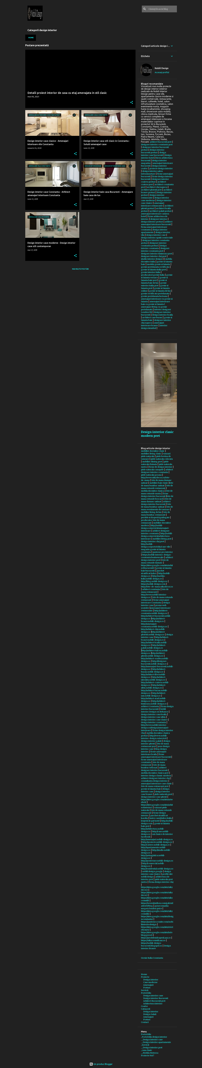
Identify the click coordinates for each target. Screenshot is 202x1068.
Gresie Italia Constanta (152, 958)
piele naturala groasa (151, 475)
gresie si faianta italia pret (153, 269)
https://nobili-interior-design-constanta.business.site (156, 556)
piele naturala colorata (162, 459)
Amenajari (148, 985)
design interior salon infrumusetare (152, 172)
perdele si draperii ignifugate (155, 517)
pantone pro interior (163, 552)
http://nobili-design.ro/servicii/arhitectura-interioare (157, 536)
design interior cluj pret (152, 541)
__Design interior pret (151, 1047)
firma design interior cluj (161, 882)
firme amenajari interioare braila (153, 753)
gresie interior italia (150, 272)
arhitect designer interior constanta (157, 470)
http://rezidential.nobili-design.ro (157, 868)
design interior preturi (152, 221)
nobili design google (152, 871)
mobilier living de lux (151, 512)
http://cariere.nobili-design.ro (155, 845)
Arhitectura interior (152, 1003)
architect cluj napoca (157, 187)
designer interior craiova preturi (155, 180)
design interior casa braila (154, 714)
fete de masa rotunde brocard (157, 497)
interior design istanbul (154, 326)
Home (31, 38)
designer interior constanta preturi (154, 244)
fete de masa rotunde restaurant (157, 486)
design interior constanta (154, 247)
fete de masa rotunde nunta (157, 492)
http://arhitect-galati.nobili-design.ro (153, 646)
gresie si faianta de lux (160, 291)
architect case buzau (152, 317)
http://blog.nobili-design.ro (154, 581)
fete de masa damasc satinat (156, 500)
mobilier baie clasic (158, 483)
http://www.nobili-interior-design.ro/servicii (154, 737)
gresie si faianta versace (156, 276)
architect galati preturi (161, 211)
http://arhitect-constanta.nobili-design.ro (154, 612)
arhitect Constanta (150, 706)
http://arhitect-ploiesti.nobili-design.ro (153, 633)
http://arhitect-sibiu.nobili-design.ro (153, 686)
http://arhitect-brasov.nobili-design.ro (153, 620)
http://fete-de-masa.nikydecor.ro (157, 586)
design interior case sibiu (153, 717)
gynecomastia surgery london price (154, 907)
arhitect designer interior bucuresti (154, 769)
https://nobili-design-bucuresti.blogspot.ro (151, 944)
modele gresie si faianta (158, 264)
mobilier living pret (162, 539)
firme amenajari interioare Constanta (155, 601)
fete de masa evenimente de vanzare (157, 508)
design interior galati (151, 741)
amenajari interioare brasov (152, 324)
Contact (145, 1022)
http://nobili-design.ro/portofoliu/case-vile (155, 545)
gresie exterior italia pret (154, 284)
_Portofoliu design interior (154, 1037)
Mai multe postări (80, 269)
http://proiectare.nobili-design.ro (157, 860)
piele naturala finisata (154, 463)
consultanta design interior (154, 781)
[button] (131, 103)
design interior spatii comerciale (157, 237)
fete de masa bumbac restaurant (155, 513)
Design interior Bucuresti (155, 998)
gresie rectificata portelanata (155, 293)
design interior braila (162, 315)
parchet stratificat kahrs (152, 572)
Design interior (150, 979)
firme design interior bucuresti (154, 494)
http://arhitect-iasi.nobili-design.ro (153, 694)
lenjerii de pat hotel (150, 821)
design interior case (156, 235)
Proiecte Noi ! (147, 1055)
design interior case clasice (154, 719)
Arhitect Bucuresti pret (154, 1001)
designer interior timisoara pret (156, 253)
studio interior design (151, 259)
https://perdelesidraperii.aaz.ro (156, 937)
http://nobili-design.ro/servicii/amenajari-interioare (155, 528)
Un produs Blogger (101, 1064)
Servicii (144, 990)
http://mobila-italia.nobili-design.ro (153, 577)
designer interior (158, 219)
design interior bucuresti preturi (152, 151)
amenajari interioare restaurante (152, 204)
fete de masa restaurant (154, 590)
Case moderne (150, 982)
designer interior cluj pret (153, 256)
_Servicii (145, 1045)
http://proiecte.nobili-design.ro (157, 842)
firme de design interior (160, 467)
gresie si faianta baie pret (154, 278)
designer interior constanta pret (157, 144)
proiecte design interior (161, 168)
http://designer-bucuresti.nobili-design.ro (154, 662)
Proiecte (145, 977)
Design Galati (149, 1014)
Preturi (146, 987)
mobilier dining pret (152, 461)
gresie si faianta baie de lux (154, 281)
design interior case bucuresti (153, 153)
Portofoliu (146, 993)
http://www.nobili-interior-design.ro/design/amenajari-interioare (155, 728)
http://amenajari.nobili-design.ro (157, 839)
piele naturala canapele (152, 469)
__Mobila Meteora (149, 1053)
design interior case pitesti (154, 797)
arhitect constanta (151, 589)
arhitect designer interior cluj (155, 778)
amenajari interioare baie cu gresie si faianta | (155, 302)
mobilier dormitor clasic (153, 451)
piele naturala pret (163, 794)
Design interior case (153, 995)
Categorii (145, 1009)
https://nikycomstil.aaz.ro (153, 940)
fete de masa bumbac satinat (157, 484)
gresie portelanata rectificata (155, 267)
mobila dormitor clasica (152, 491)
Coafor (144, 1006)
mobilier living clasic (151, 453)
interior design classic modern (156, 775)
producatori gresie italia (152, 275)
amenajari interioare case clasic (156, 783)
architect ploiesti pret (151, 190)
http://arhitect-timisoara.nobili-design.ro (154, 702)
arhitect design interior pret (157, 558)
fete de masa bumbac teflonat (153, 766)
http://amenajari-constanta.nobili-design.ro (154, 625)
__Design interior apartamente (156, 1042)
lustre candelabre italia (161, 818)
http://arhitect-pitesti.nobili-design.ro (153, 654)
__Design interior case (152, 1039)
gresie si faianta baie (151, 789)
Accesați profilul (162, 72)
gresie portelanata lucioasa (154, 296)
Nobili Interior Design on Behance (154, 710)
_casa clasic (146, 1050)
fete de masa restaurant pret (155, 745)
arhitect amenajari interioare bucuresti (156, 223)
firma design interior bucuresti (157, 707)
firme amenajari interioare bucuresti (156, 755)
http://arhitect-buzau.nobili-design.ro (153, 670)
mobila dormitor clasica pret (155, 773)
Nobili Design (161, 68)
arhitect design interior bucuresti (156, 502)
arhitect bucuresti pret (161, 142)
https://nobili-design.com (153, 584)
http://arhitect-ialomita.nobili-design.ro (153, 678)
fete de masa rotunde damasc (155, 561)
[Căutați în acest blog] (162, 9)
